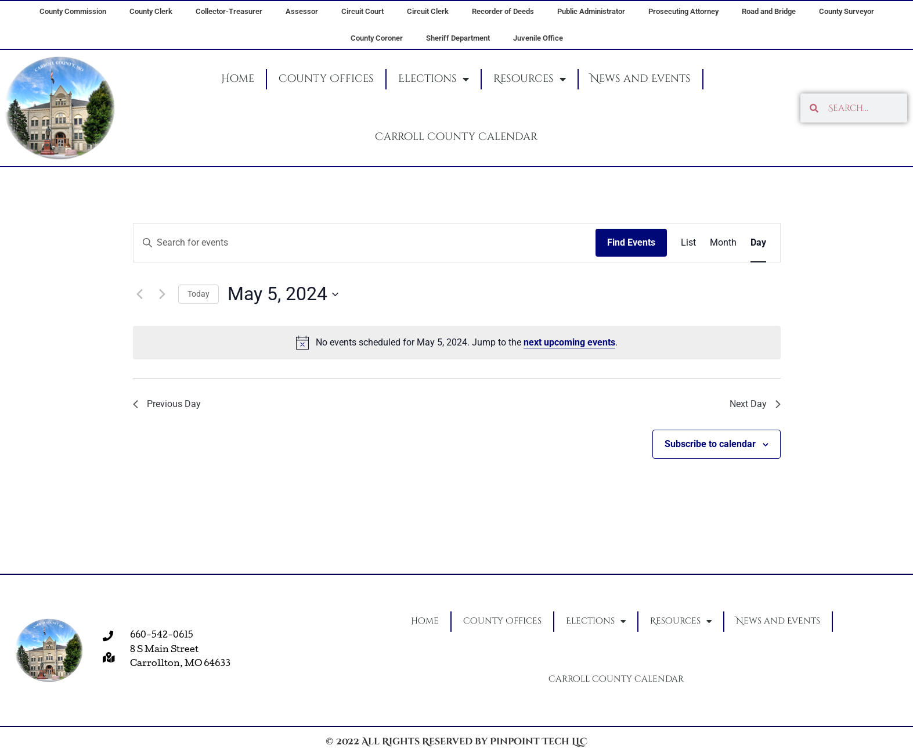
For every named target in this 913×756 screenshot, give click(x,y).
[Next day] (162, 294)
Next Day (752, 405)
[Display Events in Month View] (723, 243)
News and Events (640, 78)
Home (237, 78)
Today (198, 293)
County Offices (326, 78)
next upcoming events (569, 342)
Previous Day (170, 405)
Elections (433, 79)
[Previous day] (140, 294)
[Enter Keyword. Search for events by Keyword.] (364, 243)
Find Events (631, 242)
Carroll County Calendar (456, 136)
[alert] (457, 342)
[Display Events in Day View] (758, 243)
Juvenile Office (538, 38)
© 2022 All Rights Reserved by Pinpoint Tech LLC (456, 741)
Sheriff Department (458, 38)
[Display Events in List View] (688, 243)
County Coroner (377, 38)
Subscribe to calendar (710, 446)
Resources (529, 79)
